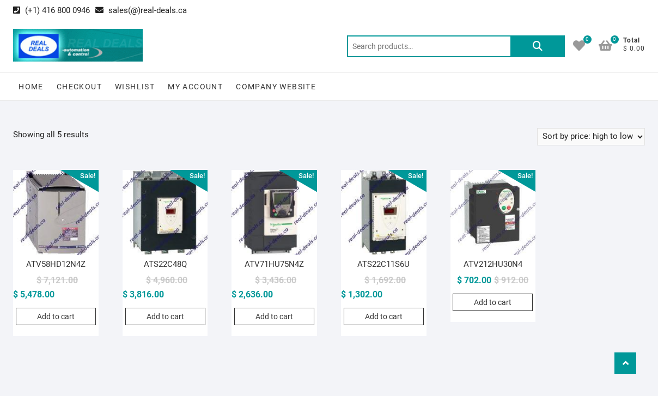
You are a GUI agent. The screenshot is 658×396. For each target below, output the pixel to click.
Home (31, 86)
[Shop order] (591, 136)
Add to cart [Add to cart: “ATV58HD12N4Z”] (56, 316)
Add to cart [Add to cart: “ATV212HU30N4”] (492, 302)
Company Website (276, 86)
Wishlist (135, 86)
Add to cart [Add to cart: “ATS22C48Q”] (165, 316)
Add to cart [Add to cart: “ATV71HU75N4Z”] (274, 316)
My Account (195, 86)
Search (537, 46)
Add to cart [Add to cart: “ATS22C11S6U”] (384, 316)
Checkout (79, 86)
